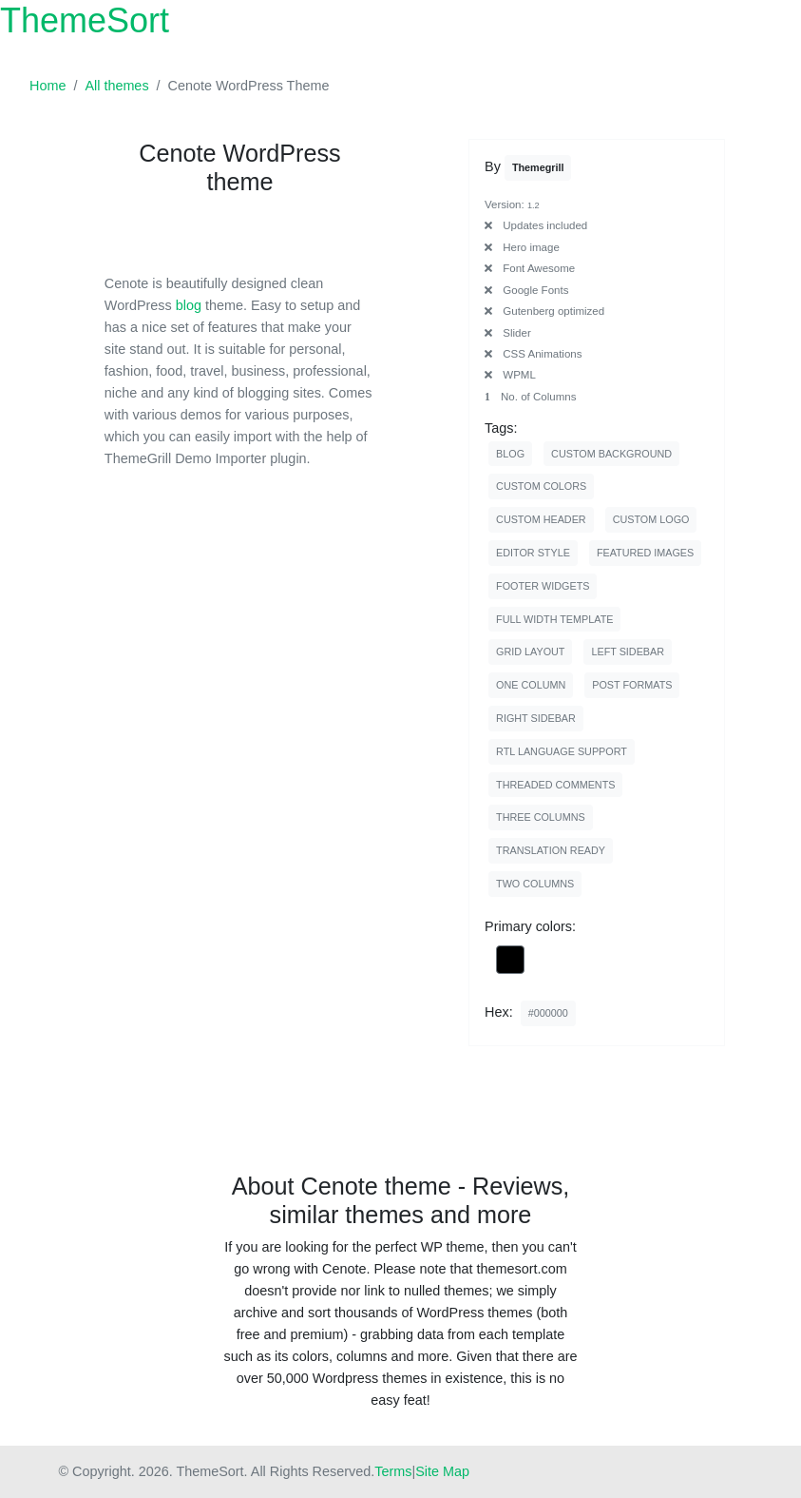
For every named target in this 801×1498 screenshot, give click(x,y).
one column (530, 685)
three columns (540, 817)
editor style (533, 552)
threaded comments (555, 784)
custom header (541, 519)
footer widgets (542, 586)
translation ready (550, 850)
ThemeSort (84, 20)
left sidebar (627, 651)
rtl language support (561, 751)
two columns (535, 883)
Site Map (442, 1471)
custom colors (541, 486)
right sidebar (536, 718)
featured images (645, 552)
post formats (632, 685)
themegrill (538, 167)
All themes (116, 85)
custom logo (651, 519)
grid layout (530, 651)
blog (188, 305)
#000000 (548, 1013)
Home (47, 85)
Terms (392, 1471)
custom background (611, 453)
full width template (554, 619)
